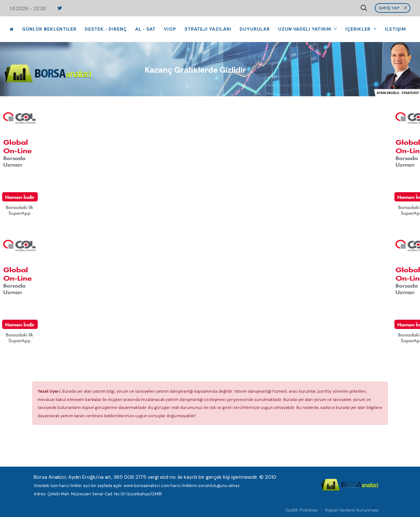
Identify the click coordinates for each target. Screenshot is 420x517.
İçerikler (358, 29)
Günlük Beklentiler (49, 29)
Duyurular (255, 29)
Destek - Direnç (106, 29)
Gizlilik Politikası (302, 510)
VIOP (170, 29)
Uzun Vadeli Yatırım (305, 29)
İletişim (395, 29)
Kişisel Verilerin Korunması (352, 510)
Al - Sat (145, 29)
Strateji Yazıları (208, 29)
